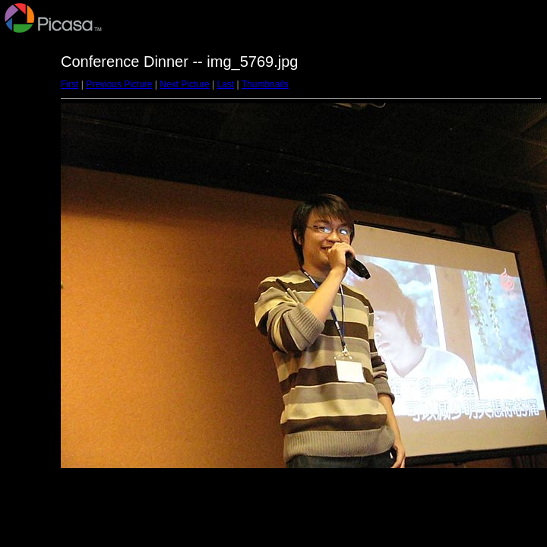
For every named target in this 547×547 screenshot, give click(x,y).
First (69, 84)
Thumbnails (265, 84)
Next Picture (184, 84)
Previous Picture (119, 84)
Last (225, 84)
